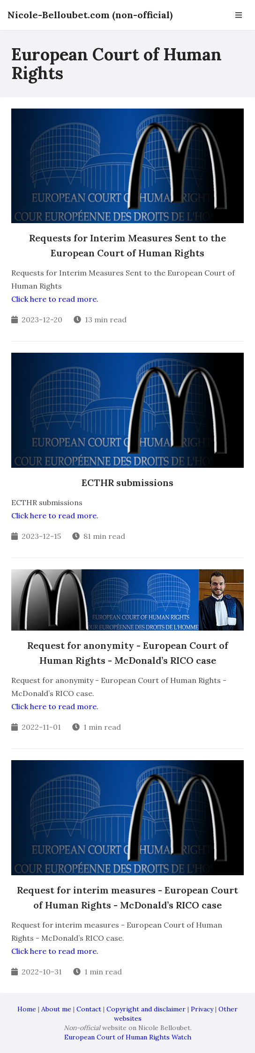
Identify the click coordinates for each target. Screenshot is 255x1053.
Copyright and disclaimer (146, 1009)
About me (56, 1009)
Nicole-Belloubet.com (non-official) (90, 15)
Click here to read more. (54, 299)
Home (26, 1009)
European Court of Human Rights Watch (127, 1037)
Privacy (202, 1009)
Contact (88, 1009)
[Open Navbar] (239, 14)
